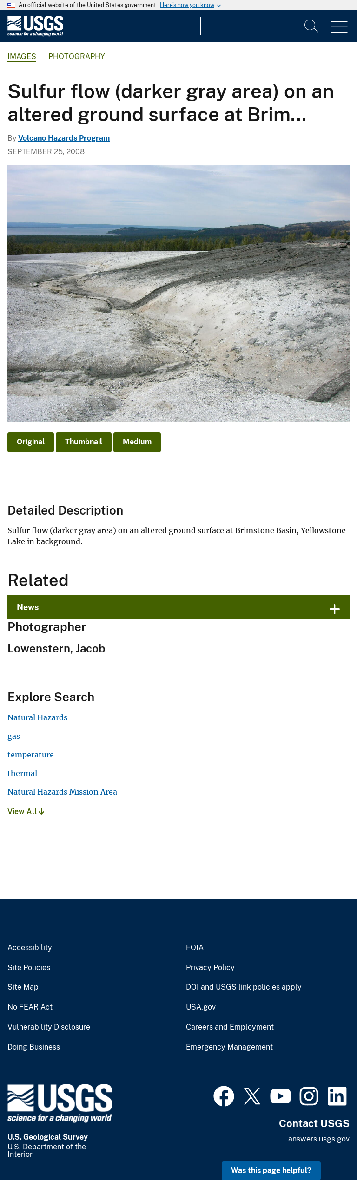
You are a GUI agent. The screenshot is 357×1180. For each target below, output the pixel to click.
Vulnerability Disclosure (48, 1027)
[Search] (312, 26)
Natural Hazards (37, 717)
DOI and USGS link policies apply (244, 987)
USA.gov (201, 1007)
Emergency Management (229, 1047)
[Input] (260, 26)
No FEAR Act (30, 1007)
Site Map (23, 987)
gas (13, 736)
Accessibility (29, 948)
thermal (22, 773)
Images (21, 56)
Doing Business (33, 1047)
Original (31, 441)
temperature (30, 754)
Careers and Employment (230, 1027)
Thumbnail (83, 441)
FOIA (195, 948)
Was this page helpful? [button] (271, 1170)
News (28, 607)
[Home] (35, 34)
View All (25, 811)
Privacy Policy (210, 968)
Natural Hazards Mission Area (62, 791)
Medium (137, 441)
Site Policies (28, 968)
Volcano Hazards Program (64, 138)
